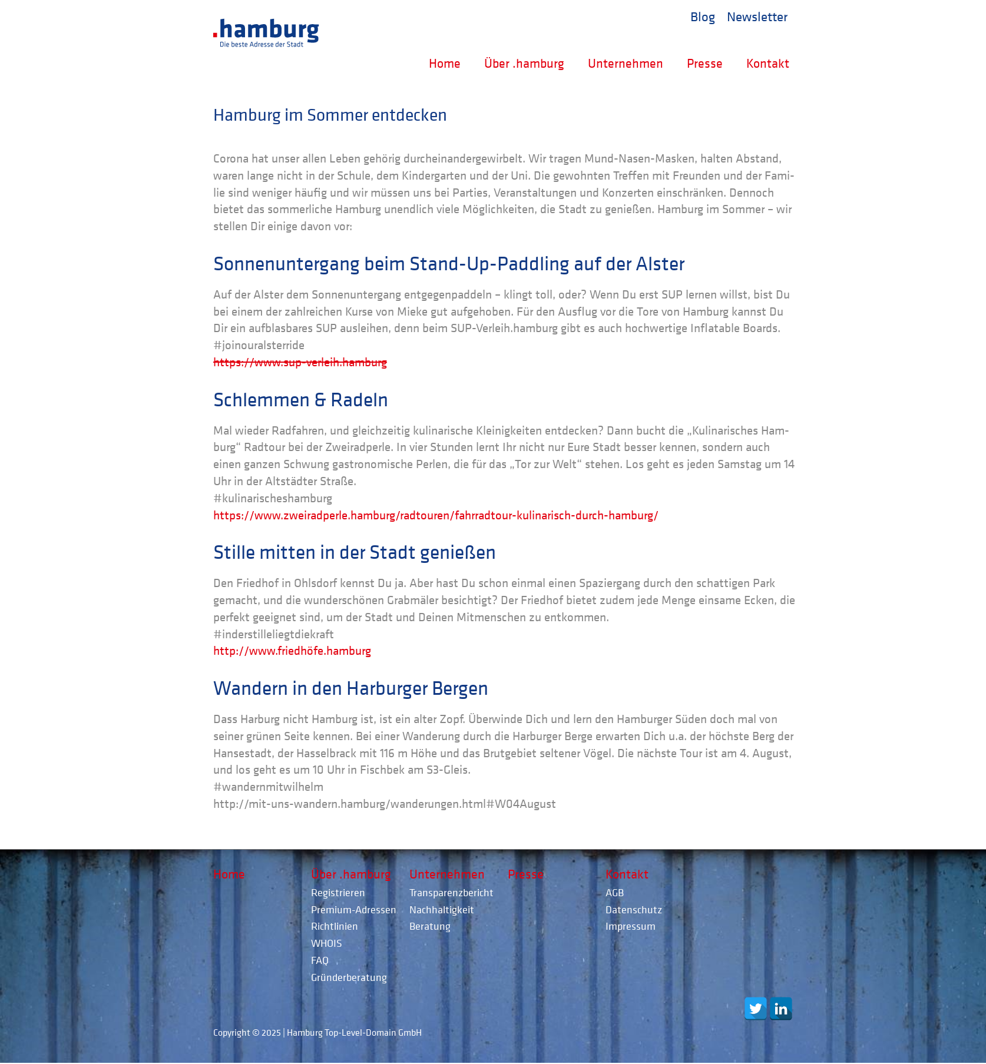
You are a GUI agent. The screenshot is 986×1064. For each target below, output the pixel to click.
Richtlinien (334, 926)
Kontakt (767, 63)
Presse (705, 63)
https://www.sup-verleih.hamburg (300, 362)
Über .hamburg (524, 63)
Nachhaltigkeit (441, 909)
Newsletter (757, 16)
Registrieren (338, 892)
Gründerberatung (349, 977)
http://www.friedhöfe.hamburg (292, 650)
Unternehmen (625, 63)
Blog (702, 16)
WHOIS (326, 943)
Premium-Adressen (353, 909)
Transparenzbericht (451, 892)
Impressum (631, 926)
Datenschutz (634, 909)
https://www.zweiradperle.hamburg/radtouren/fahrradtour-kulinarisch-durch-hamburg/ (436, 515)
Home (445, 63)
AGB (615, 892)
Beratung (430, 926)
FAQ (320, 960)
